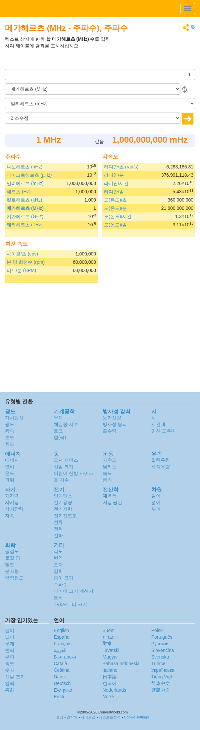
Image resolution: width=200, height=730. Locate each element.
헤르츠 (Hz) (18, 191)
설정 (59, 717)
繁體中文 (160, 690)
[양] (100, 74)
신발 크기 (64, 466)
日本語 (110, 676)
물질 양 (12, 558)
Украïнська (163, 670)
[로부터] (92, 89)
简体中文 (160, 683)
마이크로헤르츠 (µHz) (29, 175)
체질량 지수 (66, 424)
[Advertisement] (153, 52)
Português (162, 637)
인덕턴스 (63, 495)
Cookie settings (136, 717)
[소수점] (92, 118)
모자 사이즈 (66, 460)
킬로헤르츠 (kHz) (24, 200)
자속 (9, 515)
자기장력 (14, 509)
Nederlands (114, 690)
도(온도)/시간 (117, 216)
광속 (9, 430)
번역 (58, 558)
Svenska (160, 657)
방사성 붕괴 (115, 424)
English (61, 630)
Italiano (110, 670)
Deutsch (62, 683)
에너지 (12, 460)
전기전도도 (65, 515)
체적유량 (160, 466)
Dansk (60, 676)
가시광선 (14, 417)
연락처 (72, 717)
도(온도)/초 (115, 200)
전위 (58, 528)
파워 (9, 479)
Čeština (61, 670)
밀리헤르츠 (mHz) (25, 183)
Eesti (59, 696)
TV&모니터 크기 (70, 604)
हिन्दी (107, 643)
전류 (58, 522)
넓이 (156, 502)
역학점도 (14, 577)
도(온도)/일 (115, 224)
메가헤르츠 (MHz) (25, 208)
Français (63, 643)
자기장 (12, 502)
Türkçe (158, 663)
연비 (9, 466)
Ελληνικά (63, 690)
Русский (160, 643)
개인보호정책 (110, 717)
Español (62, 637)
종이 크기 (64, 577)
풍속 (107, 479)
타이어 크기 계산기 (73, 591)
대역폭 (110, 495)
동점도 (12, 551)
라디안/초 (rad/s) (121, 166)
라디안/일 (114, 191)
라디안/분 (114, 175)
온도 (9, 473)
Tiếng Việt (161, 676)
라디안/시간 (116, 183)
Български (65, 657)
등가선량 (112, 417)
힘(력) (60, 437)
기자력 (12, 495)
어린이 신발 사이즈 (73, 473)
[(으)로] (100, 103)
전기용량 (63, 502)
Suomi (109, 630)
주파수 (61, 584)
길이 (156, 495)
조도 (9, 437)
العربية (60, 650)
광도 (9, 424)
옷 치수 (61, 479)
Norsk (109, 696)
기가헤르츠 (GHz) (25, 216)
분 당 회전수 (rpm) (26, 262)
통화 (58, 597)
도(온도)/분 (115, 208)
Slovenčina (162, 650)
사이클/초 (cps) (22, 253)
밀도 (9, 564)
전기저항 (63, 509)
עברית (109, 637)
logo (100, 8)
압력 (58, 571)
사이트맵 (88, 717)
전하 (58, 535)
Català (60, 663)
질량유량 (160, 460)
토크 (58, 430)
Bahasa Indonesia (121, 663)
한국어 (110, 683)
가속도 (110, 460)
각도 (58, 551)
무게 (58, 417)
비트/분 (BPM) (21, 270)
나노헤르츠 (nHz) (24, 166)
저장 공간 (113, 502)
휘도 (9, 444)
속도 (107, 473)
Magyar (110, 657)
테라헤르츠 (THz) (25, 224)
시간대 (158, 424)
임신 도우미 (163, 430)
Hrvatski (111, 650)
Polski (157, 630)
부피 (156, 509)
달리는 (110, 466)
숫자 (58, 564)
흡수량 (110, 430)
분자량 (12, 571)
